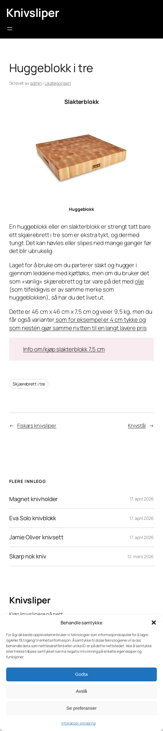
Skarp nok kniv (27, 556)
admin (36, 83)
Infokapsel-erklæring (78, 723)
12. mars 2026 (140, 556)
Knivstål (137, 425)
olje (139, 281)
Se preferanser (81, 708)
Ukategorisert (58, 83)
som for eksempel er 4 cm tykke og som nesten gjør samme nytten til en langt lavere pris (78, 324)
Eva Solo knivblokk (32, 518)
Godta (81, 674)
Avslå (81, 691)
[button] (154, 622)
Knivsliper (32, 12)
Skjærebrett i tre (29, 384)
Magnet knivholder (33, 499)
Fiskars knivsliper (36, 425)
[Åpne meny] (10, 28)
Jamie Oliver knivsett (36, 537)
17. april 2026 (141, 499)
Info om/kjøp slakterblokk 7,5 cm (64, 349)
